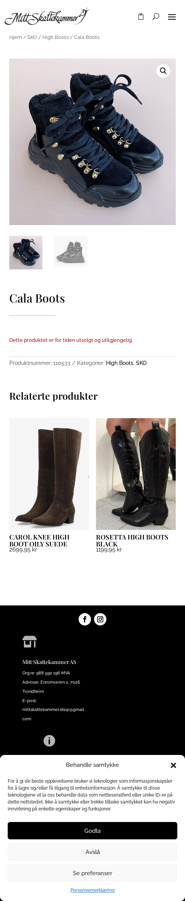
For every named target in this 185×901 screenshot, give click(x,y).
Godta (92, 830)
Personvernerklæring (92, 890)
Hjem (15, 37)
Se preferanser (92, 873)
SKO (32, 37)
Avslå (93, 852)
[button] (173, 765)
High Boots (55, 37)
